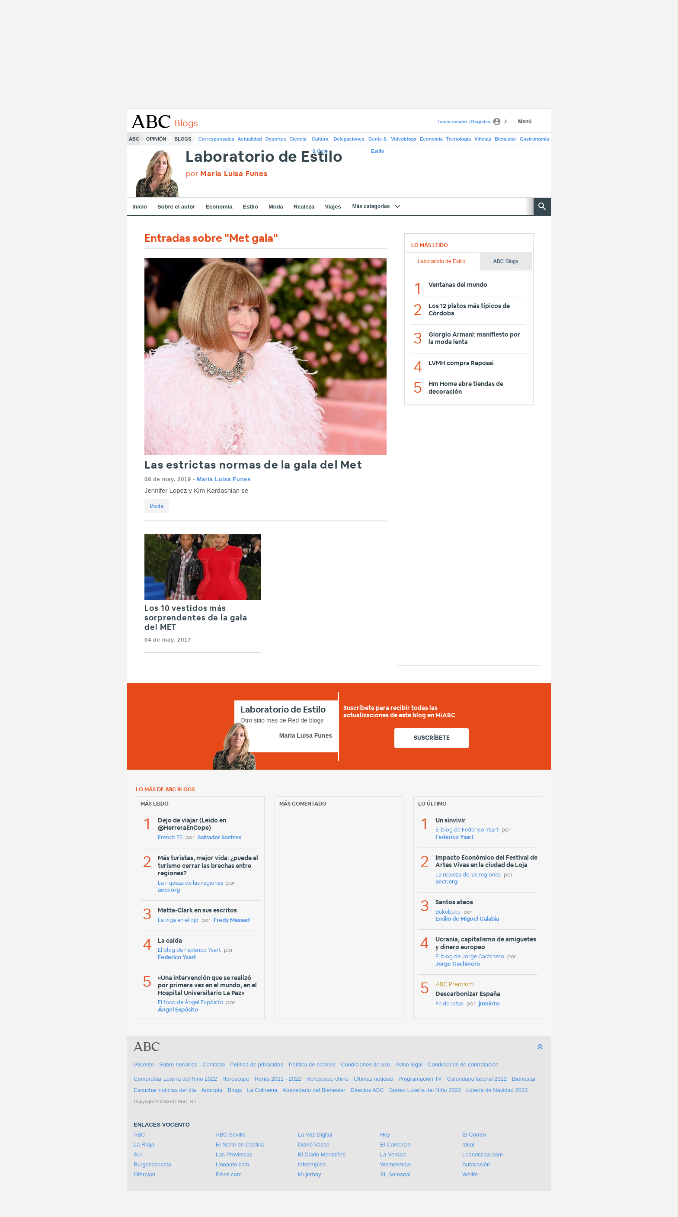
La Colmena (262, 1090)
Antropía (212, 1090)
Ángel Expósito (178, 1010)
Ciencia (298, 138)
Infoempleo (312, 1164)
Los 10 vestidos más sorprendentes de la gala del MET (195, 618)
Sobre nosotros (178, 1064)
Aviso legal (408, 1064)
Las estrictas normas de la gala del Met (253, 465)
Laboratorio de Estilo (264, 157)
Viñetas (482, 138)
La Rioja (144, 1144)
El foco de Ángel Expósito (190, 1002)
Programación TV (420, 1079)
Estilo (250, 206)
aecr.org (169, 890)
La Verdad (393, 1154)
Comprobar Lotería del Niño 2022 (175, 1079)
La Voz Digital (315, 1134)
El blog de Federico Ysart (189, 950)
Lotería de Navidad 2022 (497, 1090)
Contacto (213, 1064)
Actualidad (250, 138)
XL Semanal (395, 1174)
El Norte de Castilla (240, 1144)
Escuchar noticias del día (165, 1090)
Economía (431, 138)
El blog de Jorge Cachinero (469, 957)
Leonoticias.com (482, 1154)
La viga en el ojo (178, 920)
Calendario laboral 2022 (477, 1079)
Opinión (156, 138)
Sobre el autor (176, 206)
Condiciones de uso (365, 1064)
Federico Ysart (177, 957)
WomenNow (395, 1164)
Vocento (144, 1064)
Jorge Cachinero (457, 964)
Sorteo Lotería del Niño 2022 (425, 1090)
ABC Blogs (505, 261)
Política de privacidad (257, 1064)
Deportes (275, 138)
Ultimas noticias (373, 1079)
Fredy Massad (231, 920)
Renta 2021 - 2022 (278, 1079)
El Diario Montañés (321, 1154)
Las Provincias (234, 1154)
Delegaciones (349, 138)
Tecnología (458, 138)
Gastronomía (534, 138)
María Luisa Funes (223, 479)
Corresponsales (216, 138)
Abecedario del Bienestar (313, 1090)
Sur (138, 1154)
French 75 (170, 838)
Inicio (139, 206)
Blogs (182, 138)
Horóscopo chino (328, 1079)
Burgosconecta (152, 1164)
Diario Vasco (313, 1144)
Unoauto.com (232, 1164)
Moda (276, 206)
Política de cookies (312, 1064)
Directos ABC (367, 1090)
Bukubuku (448, 912)
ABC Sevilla (231, 1134)
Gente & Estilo (377, 140)
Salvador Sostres (219, 838)
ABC (134, 138)
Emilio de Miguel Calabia (467, 919)
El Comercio (395, 1144)
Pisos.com (229, 1174)
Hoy (385, 1134)
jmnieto (489, 1004)
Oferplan (144, 1174)
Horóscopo (235, 1079)
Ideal (468, 1144)
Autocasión (476, 1164)
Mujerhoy (309, 1174)
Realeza (304, 206)
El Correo (474, 1134)
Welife (470, 1174)
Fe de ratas (449, 1004)
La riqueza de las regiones (190, 883)
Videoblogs (403, 138)
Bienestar (505, 138)
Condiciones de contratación (463, 1064)
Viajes (333, 206)
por (226, 173)
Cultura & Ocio (320, 140)
